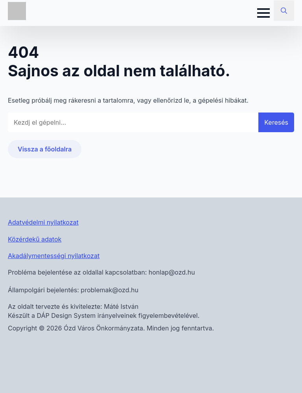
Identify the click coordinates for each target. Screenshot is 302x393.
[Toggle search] (284, 10)
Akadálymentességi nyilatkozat (53, 256)
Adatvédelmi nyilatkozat (43, 222)
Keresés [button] (276, 122)
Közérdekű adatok (34, 239)
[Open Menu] (263, 13)
